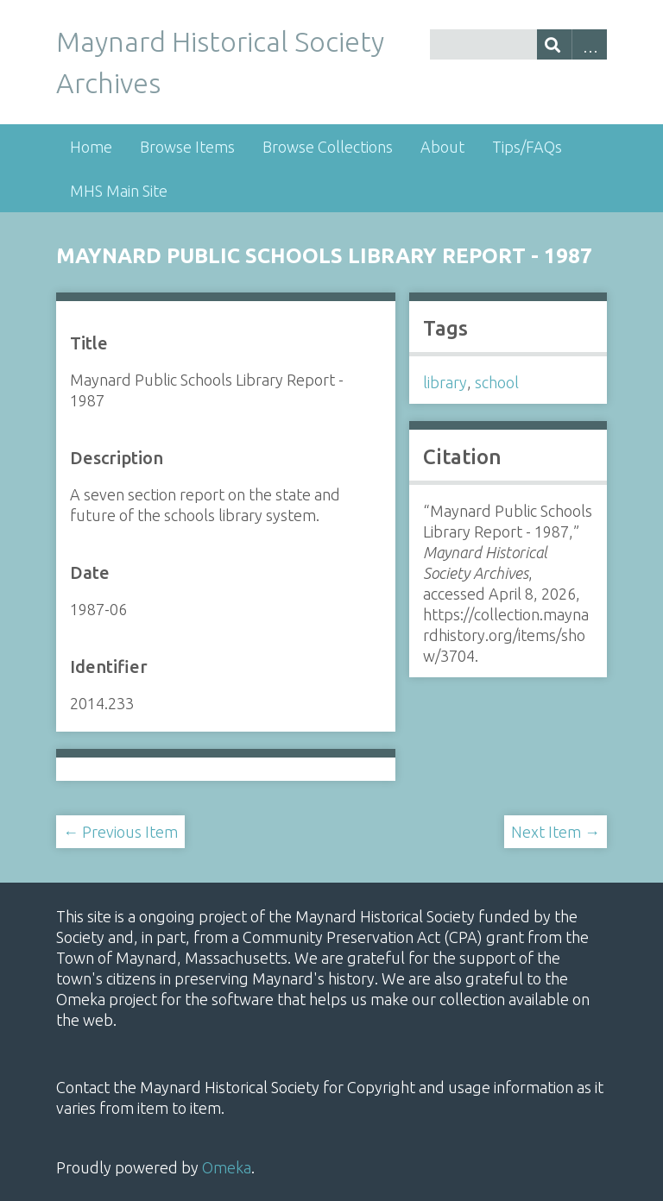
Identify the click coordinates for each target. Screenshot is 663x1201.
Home (91, 146)
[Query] (518, 44)
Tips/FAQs (527, 146)
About (442, 146)
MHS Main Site (118, 190)
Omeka (226, 1167)
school (497, 382)
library (445, 382)
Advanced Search (589, 44)
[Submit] (554, 44)
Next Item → (555, 831)
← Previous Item (120, 831)
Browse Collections (327, 146)
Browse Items (187, 146)
